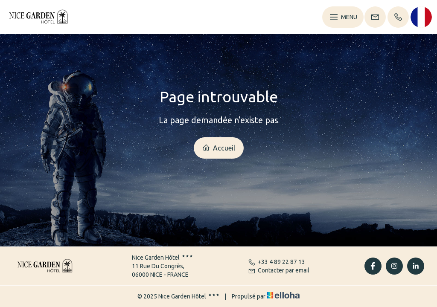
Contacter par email (278, 270)
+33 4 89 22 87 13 (276, 261)
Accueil (218, 148)
